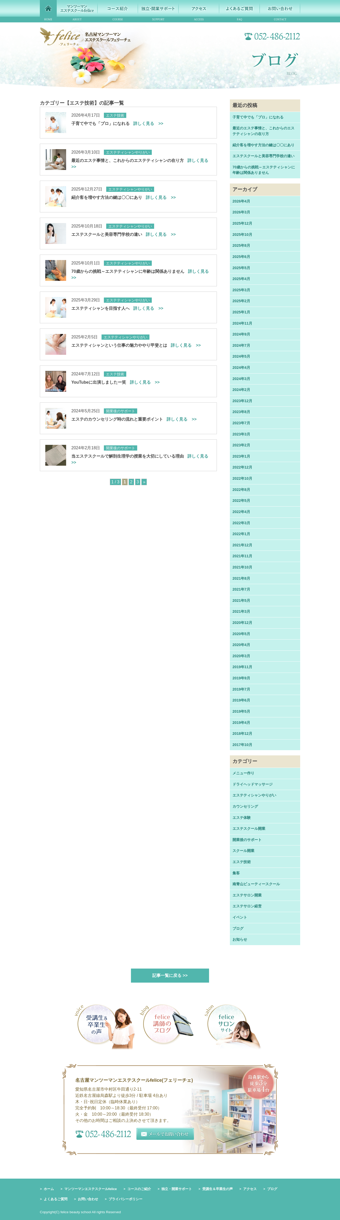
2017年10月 (242, 745)
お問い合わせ (88, 1199)
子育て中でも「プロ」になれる (117, 123)
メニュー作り (243, 773)
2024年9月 (241, 334)
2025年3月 (241, 290)
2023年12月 (242, 401)
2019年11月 (242, 667)
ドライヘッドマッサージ (252, 784)
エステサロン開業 (247, 895)
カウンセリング (245, 806)
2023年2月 (241, 445)
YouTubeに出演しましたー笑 (115, 382)
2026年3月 (241, 212)
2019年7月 (241, 689)
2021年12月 (242, 545)
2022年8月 (241, 490)
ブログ (237, 928)
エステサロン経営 (247, 906)
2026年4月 (241, 201)
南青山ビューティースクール (256, 884)
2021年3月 (241, 611)
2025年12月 (242, 223)
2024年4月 (241, 367)
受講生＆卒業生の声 (217, 1189)
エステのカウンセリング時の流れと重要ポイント (134, 419)
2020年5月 (241, 634)
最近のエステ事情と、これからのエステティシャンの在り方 (263, 131)
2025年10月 (242, 234)
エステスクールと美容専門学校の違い (123, 234)
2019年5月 (241, 711)
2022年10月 (242, 478)
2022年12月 (242, 467)
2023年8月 (241, 412)
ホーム (49, 1189)
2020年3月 (241, 656)
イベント (239, 917)
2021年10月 (242, 567)
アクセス (250, 1189)
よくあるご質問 (55, 1199)
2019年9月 (241, 678)
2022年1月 (241, 534)
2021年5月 (241, 600)
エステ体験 (241, 818)
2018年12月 (242, 733)
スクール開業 (243, 851)
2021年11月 (242, 556)
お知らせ (239, 939)
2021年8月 (241, 578)
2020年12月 (242, 623)
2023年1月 (241, 456)
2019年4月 (241, 722)
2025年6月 (241, 257)
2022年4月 (241, 512)
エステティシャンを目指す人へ (117, 308)
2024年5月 (241, 356)
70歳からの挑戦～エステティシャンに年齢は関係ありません (263, 170)
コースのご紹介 (139, 1189)
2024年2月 (241, 390)
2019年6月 (241, 700)
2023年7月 (241, 423)
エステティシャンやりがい (254, 795)
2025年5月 (241, 268)
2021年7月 (241, 589)
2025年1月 (241, 312)
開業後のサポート (247, 840)
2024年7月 (241, 345)
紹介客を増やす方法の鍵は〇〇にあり (123, 197)
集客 (236, 873)
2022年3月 (241, 523)
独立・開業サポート (176, 1189)
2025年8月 (241, 245)
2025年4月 (241, 279)
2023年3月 (241, 434)
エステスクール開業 (248, 828)
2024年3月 (241, 379)
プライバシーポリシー (125, 1199)
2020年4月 (241, 645)
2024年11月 (242, 323)
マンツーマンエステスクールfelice (90, 1189)
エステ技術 (241, 862)
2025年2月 (241, 301)
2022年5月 (241, 500)
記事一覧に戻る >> (169, 975)
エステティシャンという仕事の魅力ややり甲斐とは (136, 345)
